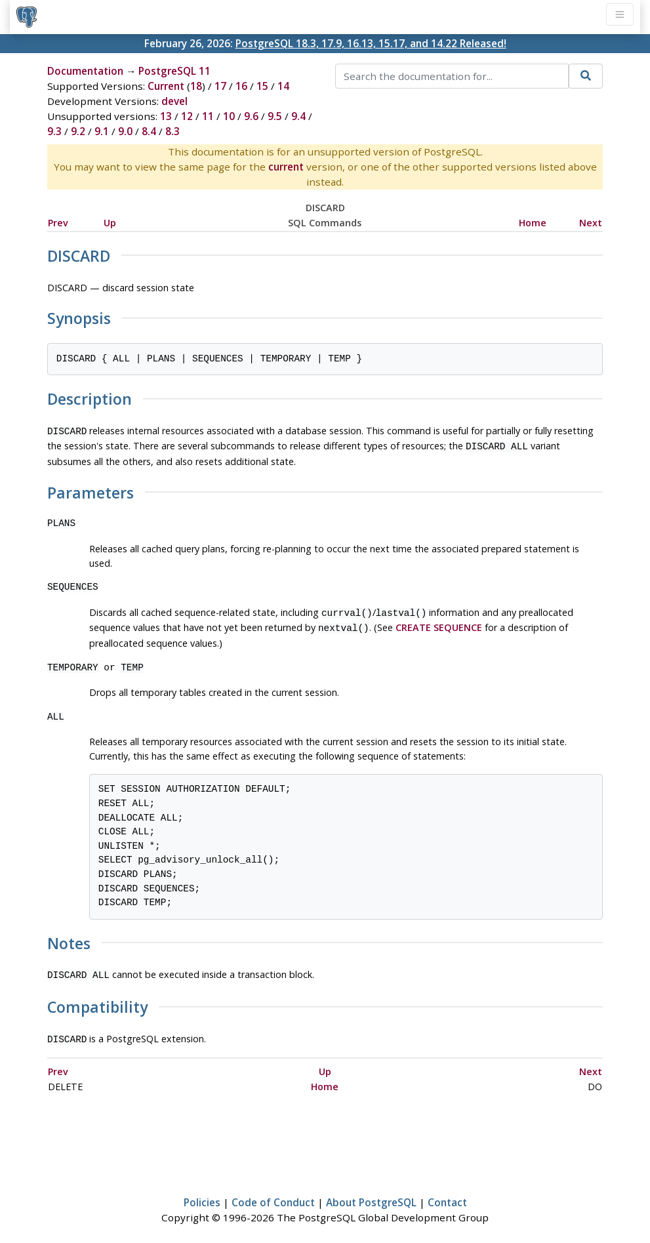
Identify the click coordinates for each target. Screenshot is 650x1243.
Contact (447, 1194)
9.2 (78, 131)
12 (187, 116)
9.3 (54, 131)
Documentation (85, 70)
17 (220, 85)
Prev (58, 222)
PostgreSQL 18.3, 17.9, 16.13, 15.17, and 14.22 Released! (370, 43)
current (286, 166)
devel (174, 101)
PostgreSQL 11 (174, 70)
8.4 (149, 131)
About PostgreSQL (371, 1194)
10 (229, 116)
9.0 (125, 131)
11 (208, 116)
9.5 (275, 116)
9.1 (101, 131)
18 (196, 85)
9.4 (298, 116)
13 (166, 116)
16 (241, 85)
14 (283, 85)
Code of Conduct (273, 1194)
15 (262, 85)
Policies (202, 1194)
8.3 (172, 131)
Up (110, 222)
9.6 (251, 116)
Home (532, 222)
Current (166, 85)
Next (590, 222)
